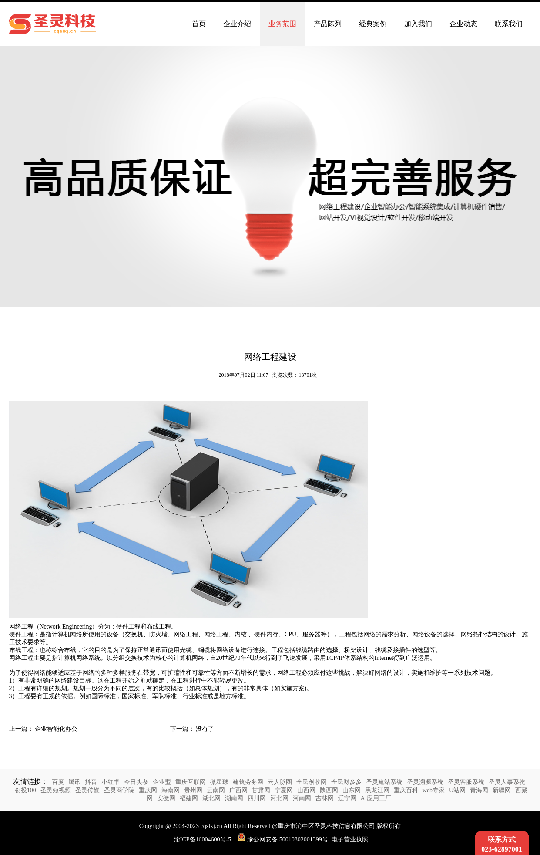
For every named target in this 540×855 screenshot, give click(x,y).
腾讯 (74, 782)
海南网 (170, 790)
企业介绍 (237, 23)
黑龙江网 (377, 790)
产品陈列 (328, 23)
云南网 (216, 790)
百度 (58, 782)
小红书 (110, 782)
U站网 (457, 790)
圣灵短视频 (55, 790)
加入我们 (418, 23)
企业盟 (162, 782)
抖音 (91, 782)
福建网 (189, 798)
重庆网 (148, 790)
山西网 (306, 790)
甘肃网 (261, 790)
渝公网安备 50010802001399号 (282, 839)
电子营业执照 (350, 839)
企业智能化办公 (56, 729)
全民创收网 (311, 782)
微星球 (219, 782)
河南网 (302, 798)
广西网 (238, 790)
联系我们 (509, 23)
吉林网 (324, 798)
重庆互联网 (190, 782)
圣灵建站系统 (384, 782)
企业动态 (463, 23)
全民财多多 (346, 782)
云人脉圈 (280, 782)
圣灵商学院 (119, 790)
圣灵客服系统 (466, 782)
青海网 (479, 790)
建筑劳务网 (248, 782)
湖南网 (234, 798)
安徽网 (166, 798)
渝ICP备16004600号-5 (202, 839)
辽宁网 (347, 798)
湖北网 (211, 798)
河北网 (279, 798)
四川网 (257, 798)
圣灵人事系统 (507, 782)
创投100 (25, 790)
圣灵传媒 (87, 790)
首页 (199, 23)
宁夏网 (284, 790)
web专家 (434, 790)
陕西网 (329, 790)
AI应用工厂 (376, 798)
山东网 (351, 790)
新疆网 (502, 790)
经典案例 (373, 23)
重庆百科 (406, 790)
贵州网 (193, 790)
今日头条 (136, 782)
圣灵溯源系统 (425, 782)
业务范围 (282, 23)
